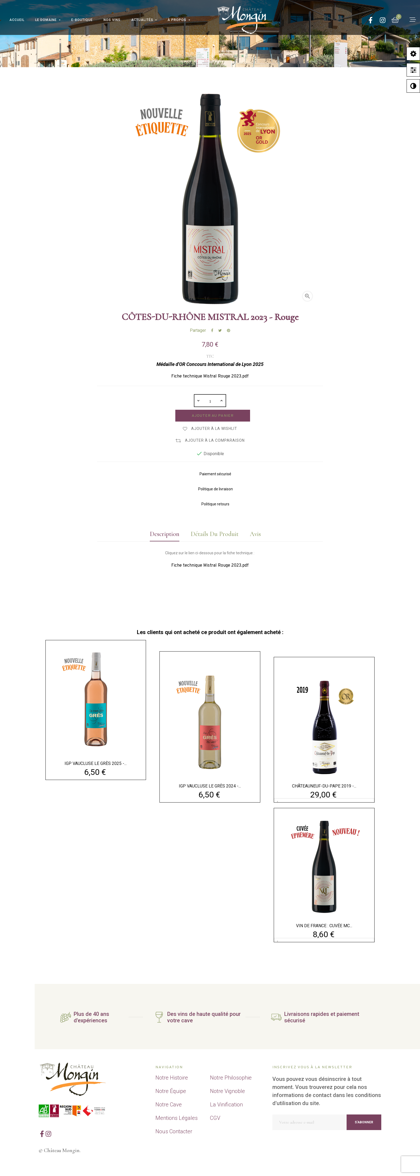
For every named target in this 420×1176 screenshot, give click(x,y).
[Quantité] (210, 401)
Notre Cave (168, 1104)
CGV (215, 1118)
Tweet (220, 330)
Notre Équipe (170, 1091)
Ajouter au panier (213, 415)
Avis (255, 534)
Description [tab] (164, 534)
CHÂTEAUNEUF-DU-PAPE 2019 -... (324, 786)
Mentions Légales (176, 1118)
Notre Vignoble (227, 1091)
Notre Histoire (171, 1077)
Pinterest (228, 330)
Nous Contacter (173, 1131)
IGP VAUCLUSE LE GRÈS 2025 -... (96, 763)
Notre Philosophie (231, 1077)
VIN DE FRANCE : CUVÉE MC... (324, 925)
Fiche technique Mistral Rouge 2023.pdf (210, 376)
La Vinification (226, 1104)
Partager (212, 330)
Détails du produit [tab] (215, 534)
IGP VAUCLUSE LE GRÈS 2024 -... (210, 786)
